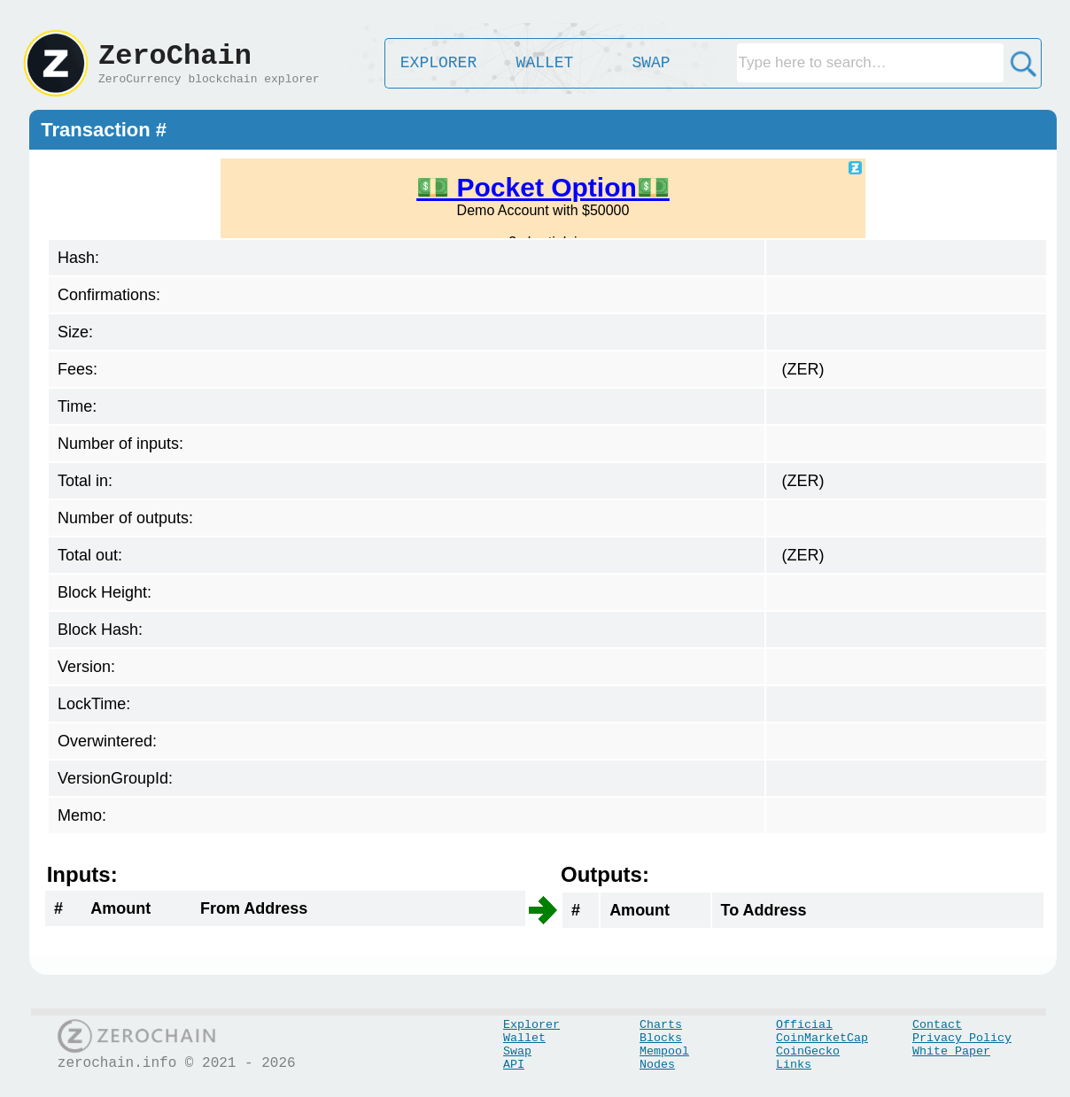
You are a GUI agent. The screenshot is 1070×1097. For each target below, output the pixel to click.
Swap (517, 1051)
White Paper (951, 1051)
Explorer (531, 1024)
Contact (937, 1024)
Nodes (657, 1064)
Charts (661, 1024)
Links (793, 1064)
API (513, 1064)
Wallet (524, 1038)
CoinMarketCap (822, 1038)
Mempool (664, 1051)
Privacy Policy (962, 1038)
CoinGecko (808, 1051)
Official (804, 1024)
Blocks (661, 1038)
